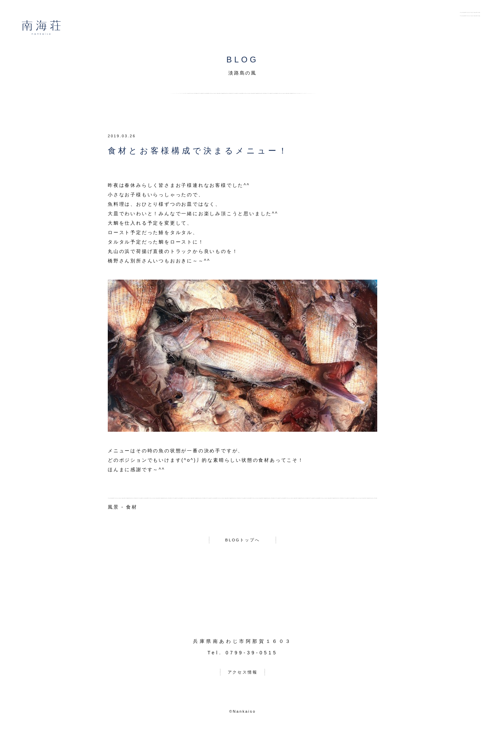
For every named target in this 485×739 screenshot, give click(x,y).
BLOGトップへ (242, 541)
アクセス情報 (243, 676)
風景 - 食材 (122, 507)
